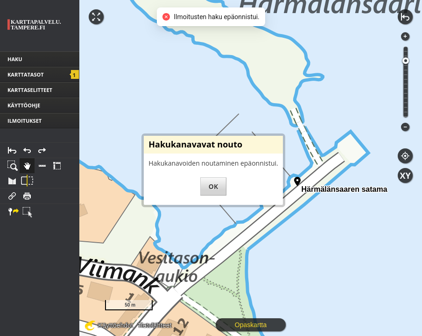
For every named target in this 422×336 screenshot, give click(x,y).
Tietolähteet (155, 325)
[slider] (405, 60)
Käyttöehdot (115, 325)
